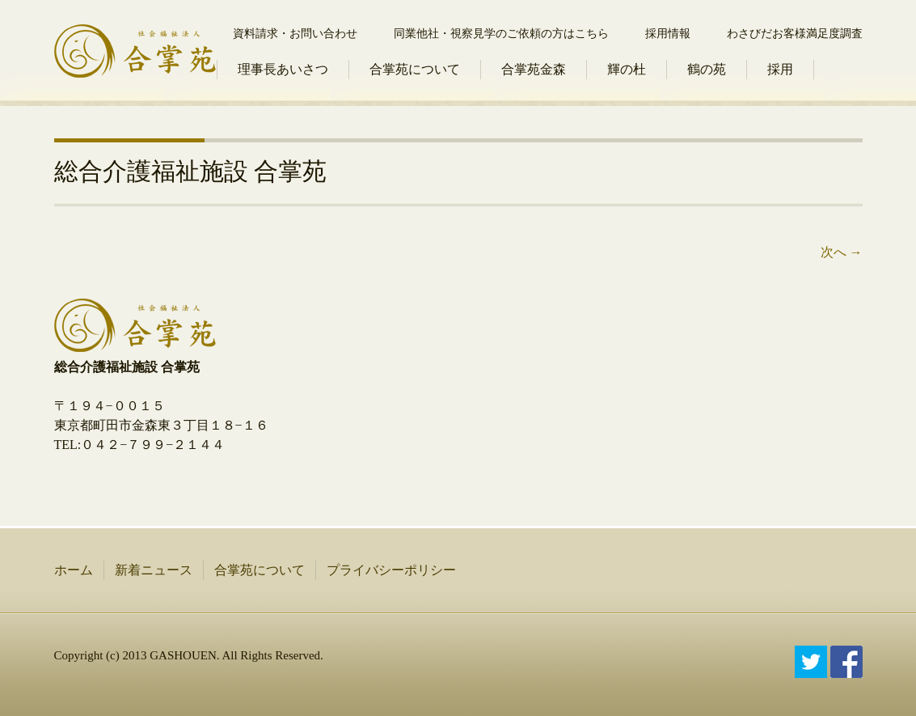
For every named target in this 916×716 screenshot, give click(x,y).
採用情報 (667, 34)
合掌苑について (414, 69)
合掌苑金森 (533, 69)
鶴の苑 (706, 69)
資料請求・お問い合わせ (295, 34)
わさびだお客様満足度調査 (795, 34)
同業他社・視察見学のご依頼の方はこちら (501, 34)
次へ (842, 252)
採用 (780, 69)
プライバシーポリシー (391, 570)
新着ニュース (153, 570)
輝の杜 (626, 69)
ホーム (73, 570)
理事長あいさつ (283, 69)
